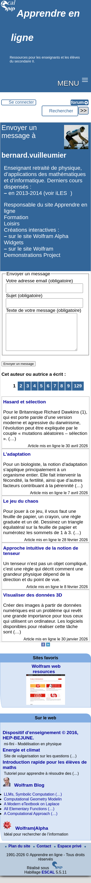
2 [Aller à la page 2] (21, 393)
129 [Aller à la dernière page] (78, 393)
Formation (16, 217)
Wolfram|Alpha (25, 835)
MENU (68, 83)
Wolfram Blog (23, 792)
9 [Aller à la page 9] (68, 393)
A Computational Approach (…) (31, 821)
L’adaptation (17, 461)
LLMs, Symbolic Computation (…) (33, 801)
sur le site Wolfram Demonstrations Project (32, 252)
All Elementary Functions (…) (29, 816)
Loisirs (12, 224)
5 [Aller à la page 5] (41, 393)
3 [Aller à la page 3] (27, 393)
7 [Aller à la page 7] (55, 393)
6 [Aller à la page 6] (48, 393)
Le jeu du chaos (20, 508)
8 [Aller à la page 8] (61, 393)
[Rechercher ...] (60, 111)
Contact (42, 853)
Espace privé (68, 853)
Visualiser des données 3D (32, 602)
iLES (61, 193)
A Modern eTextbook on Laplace (31, 811)
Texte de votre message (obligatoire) (43, 310)
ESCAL (48, 879)
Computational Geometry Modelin (33, 806)
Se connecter (21, 102)
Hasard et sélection (24, 409)
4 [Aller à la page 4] (34, 393)
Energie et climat (21, 757)
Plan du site (18, 853)
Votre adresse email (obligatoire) (39, 280)
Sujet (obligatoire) (24, 295)
